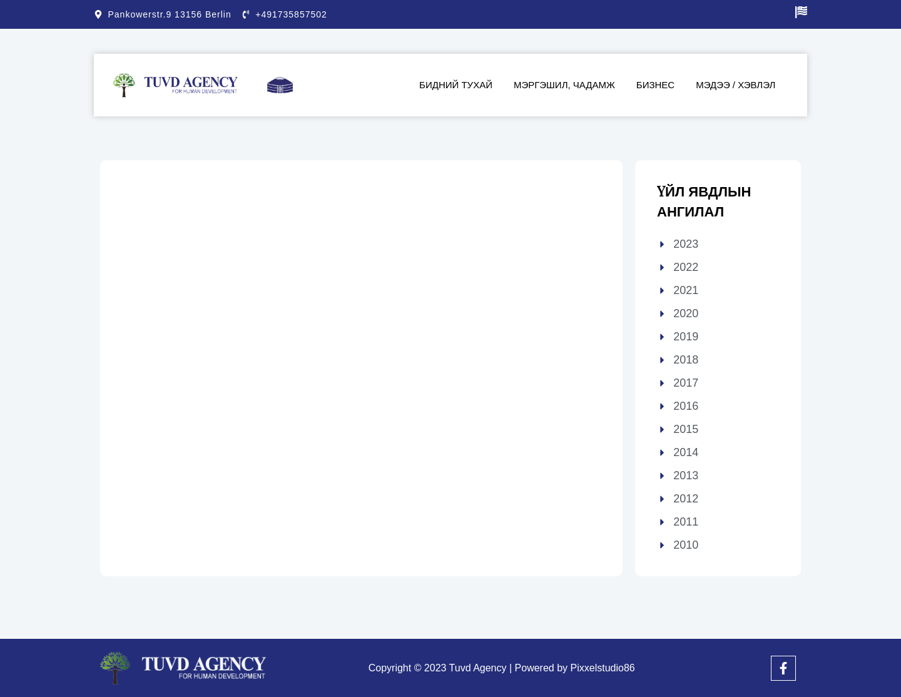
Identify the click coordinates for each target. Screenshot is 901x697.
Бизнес (655, 84)
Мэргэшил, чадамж (564, 84)
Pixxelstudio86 (603, 668)
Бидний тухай (455, 84)
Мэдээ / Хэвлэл (735, 84)
